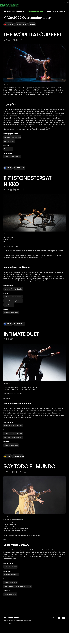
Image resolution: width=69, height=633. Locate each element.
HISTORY (58, 5)
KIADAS (41, 5)
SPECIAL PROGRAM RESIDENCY (13, 11)
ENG (68, 2)
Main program (33, 5)
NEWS (46, 5)
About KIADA (24, 5)
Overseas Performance (35, 11)
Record (52, 5)
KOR (64, 2)
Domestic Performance (56, 11)
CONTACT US (66, 5)
